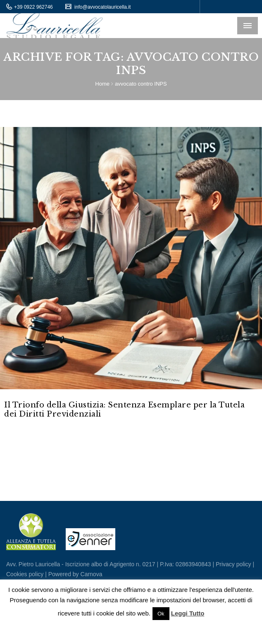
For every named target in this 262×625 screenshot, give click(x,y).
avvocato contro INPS (141, 84)
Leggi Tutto (188, 613)
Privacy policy (233, 564)
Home (102, 84)
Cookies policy (24, 574)
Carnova (90, 574)
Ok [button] (160, 614)
